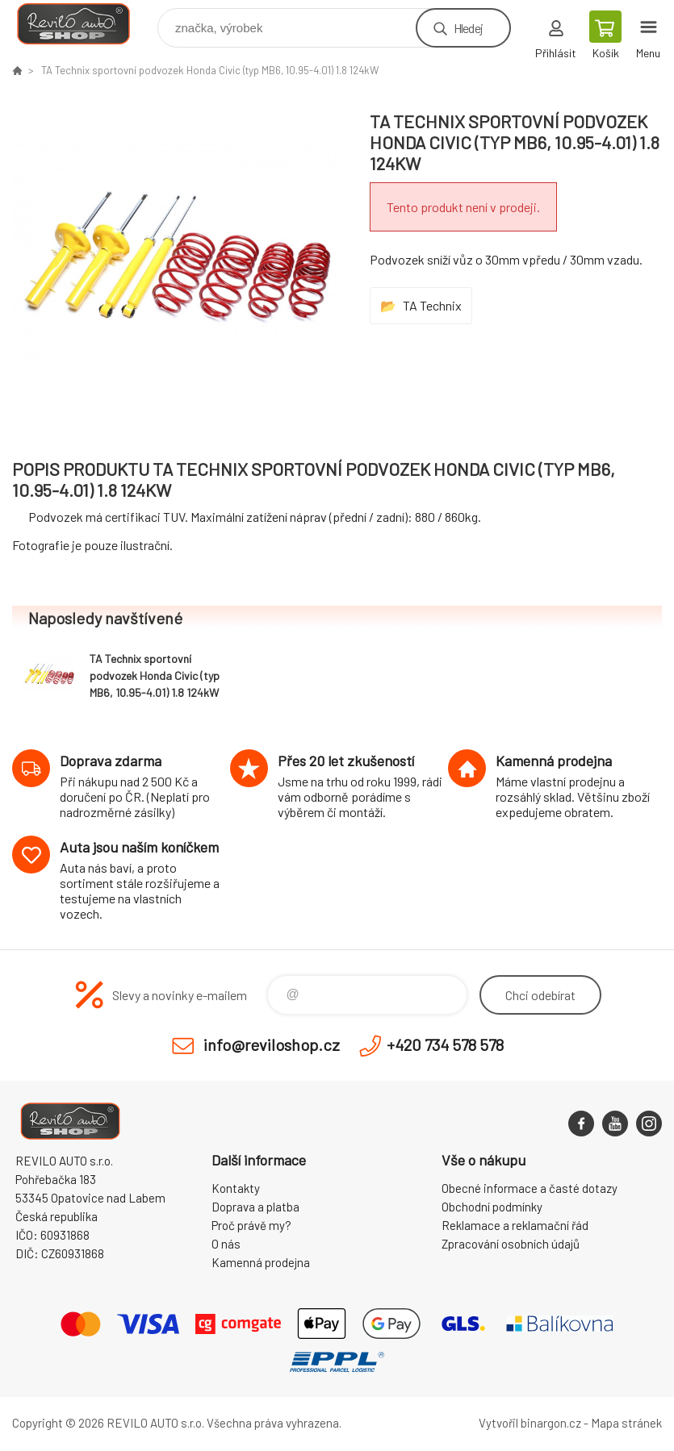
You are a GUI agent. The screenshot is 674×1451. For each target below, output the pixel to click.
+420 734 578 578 (445, 1044)
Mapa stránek (626, 1423)
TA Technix (432, 305)
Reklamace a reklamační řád (515, 1225)
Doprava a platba (255, 1206)
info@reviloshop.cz (271, 1044)
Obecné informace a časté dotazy (529, 1188)
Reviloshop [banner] (83, 24)
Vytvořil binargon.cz (530, 1423)
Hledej (468, 27)
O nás (226, 1243)
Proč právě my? (251, 1225)
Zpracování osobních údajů (511, 1243)
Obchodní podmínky (492, 1206)
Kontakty (235, 1188)
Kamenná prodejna (260, 1262)
